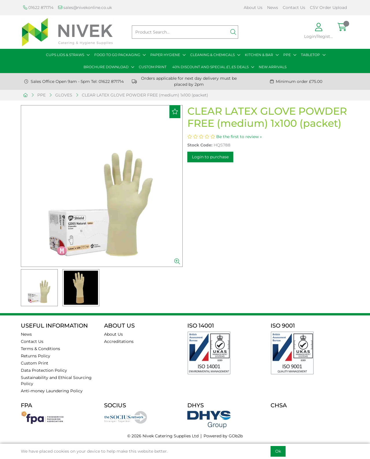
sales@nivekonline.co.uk (85, 7)
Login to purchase (210, 156)
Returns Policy (35, 355)
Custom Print (34, 363)
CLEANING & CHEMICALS (212, 55)
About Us (253, 7)
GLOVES (63, 95)
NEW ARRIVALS (272, 67)
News (272, 7)
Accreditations (119, 341)
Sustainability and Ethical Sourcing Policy (56, 380)
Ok (278, 451)
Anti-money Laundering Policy (52, 390)
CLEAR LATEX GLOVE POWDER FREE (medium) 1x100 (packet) (145, 95)
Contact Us (294, 7)
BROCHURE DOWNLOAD (106, 67)
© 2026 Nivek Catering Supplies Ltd (163, 435)
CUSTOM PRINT (152, 67)
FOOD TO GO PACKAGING (117, 55)
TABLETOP (310, 55)
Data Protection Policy (44, 370)
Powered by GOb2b (223, 435)
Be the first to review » (239, 136)
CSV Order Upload (328, 7)
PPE (287, 55)
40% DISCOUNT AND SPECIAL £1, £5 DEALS (210, 67)
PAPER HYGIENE (165, 55)
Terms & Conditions (40, 348)
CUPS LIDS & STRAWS (65, 55)
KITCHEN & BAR (259, 55)
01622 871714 (38, 7)
